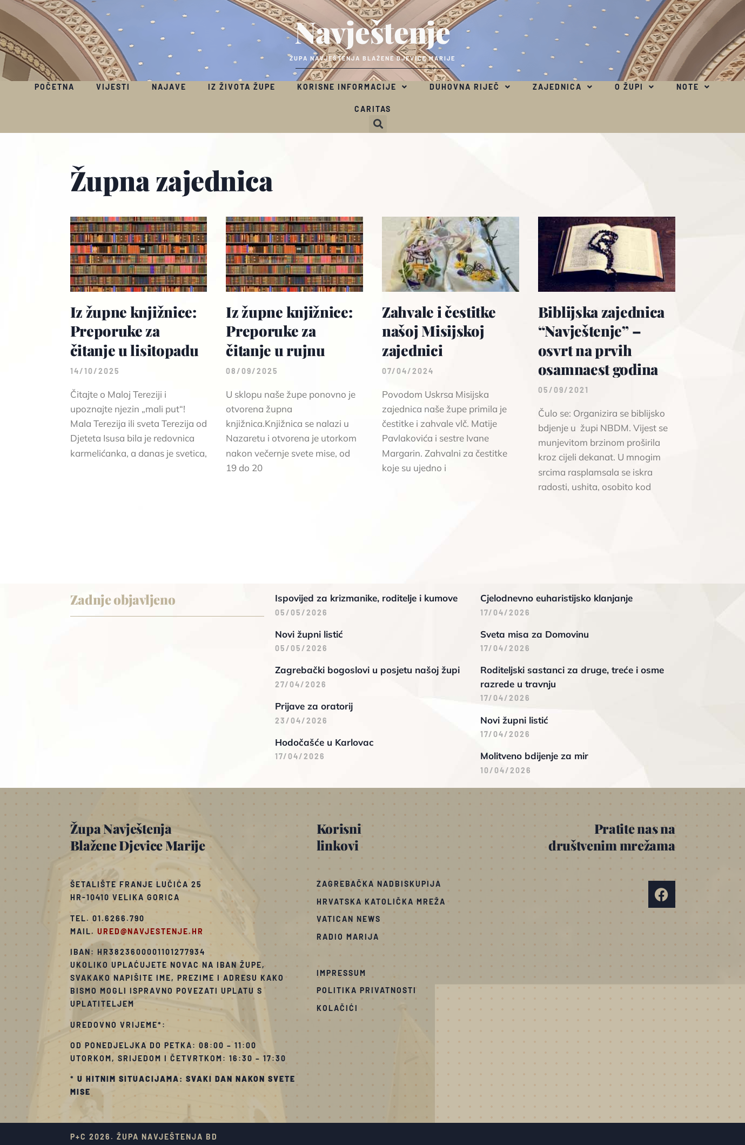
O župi (635, 87)
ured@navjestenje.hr (150, 931)
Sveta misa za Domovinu (534, 634)
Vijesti (113, 86)
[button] (378, 124)
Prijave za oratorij (314, 706)
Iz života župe (242, 86)
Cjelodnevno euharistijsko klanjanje (556, 598)
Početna (55, 86)
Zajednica (563, 87)
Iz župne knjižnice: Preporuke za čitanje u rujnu (289, 330)
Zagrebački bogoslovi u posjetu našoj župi (367, 669)
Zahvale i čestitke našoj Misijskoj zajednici (439, 330)
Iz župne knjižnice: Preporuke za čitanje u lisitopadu (134, 330)
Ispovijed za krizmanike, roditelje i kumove (366, 598)
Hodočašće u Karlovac (324, 742)
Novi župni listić (309, 634)
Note (693, 87)
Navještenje (372, 31)
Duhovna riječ (470, 87)
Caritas (372, 108)
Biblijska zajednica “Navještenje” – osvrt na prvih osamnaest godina (601, 340)
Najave (169, 86)
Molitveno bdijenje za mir (534, 755)
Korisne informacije (352, 87)
